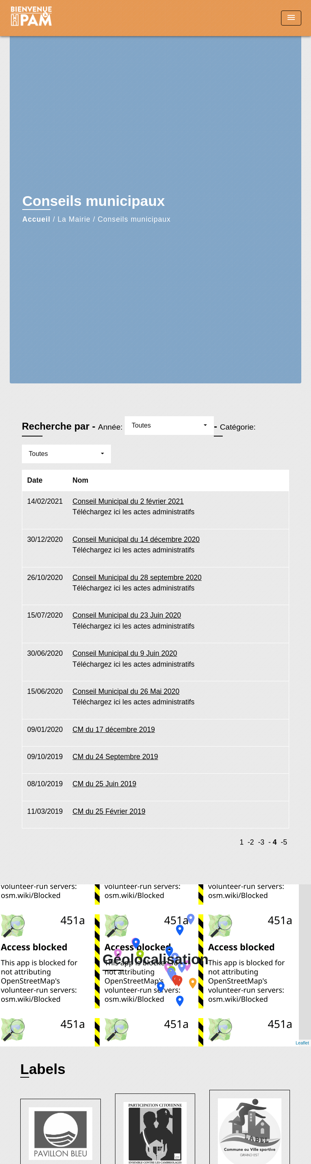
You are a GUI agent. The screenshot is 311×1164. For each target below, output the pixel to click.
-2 (250, 842)
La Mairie (74, 219)
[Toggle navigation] (291, 18)
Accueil (36, 219)
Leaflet (302, 1042)
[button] (169, 425)
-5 (284, 842)
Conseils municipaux (134, 219)
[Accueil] (40, 18)
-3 (261, 842)
